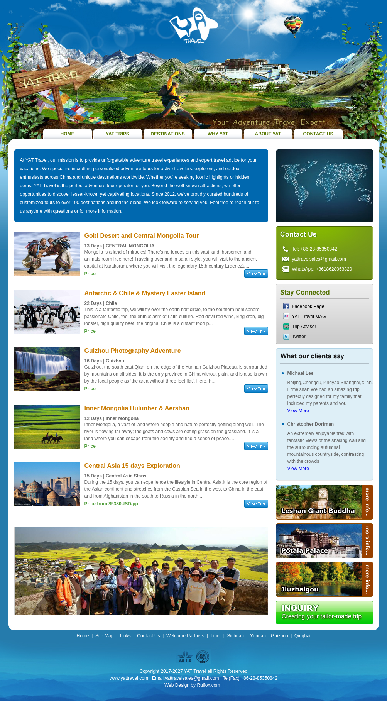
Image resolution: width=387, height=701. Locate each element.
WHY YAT (218, 134)
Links (125, 635)
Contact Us (148, 635)
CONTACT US (318, 134)
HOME (67, 134)
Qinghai (302, 635)
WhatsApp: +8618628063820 (322, 269)
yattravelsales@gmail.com (319, 259)
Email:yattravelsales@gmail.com (185, 678)
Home (83, 635)
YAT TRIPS (117, 134)
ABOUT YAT (268, 134)
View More (298, 410)
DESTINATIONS (167, 134)
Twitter (299, 336)
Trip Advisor (304, 326)
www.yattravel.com (129, 678)
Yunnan (258, 635)
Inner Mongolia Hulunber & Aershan (136, 408)
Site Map (104, 635)
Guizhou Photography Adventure (132, 350)
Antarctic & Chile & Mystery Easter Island (145, 293)
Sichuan (235, 635)
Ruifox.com (208, 685)
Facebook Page (308, 306)
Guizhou (279, 635)
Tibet (216, 635)
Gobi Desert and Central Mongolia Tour (141, 235)
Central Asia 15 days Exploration (132, 465)
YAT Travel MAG (309, 316)
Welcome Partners (185, 635)
